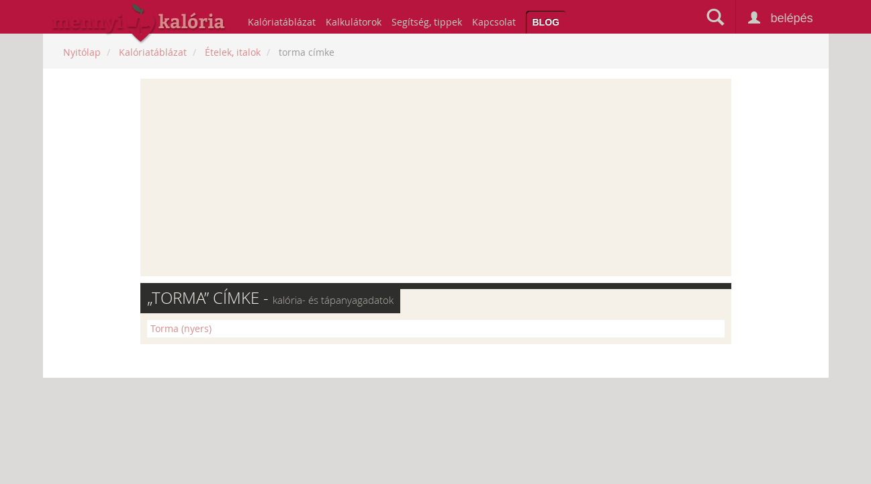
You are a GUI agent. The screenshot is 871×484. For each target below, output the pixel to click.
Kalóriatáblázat (282, 21)
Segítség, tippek (427, 21)
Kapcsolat (494, 21)
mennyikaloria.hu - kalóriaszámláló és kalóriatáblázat (139, 24)
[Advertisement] (436, 177)
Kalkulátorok (353, 21)
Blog (546, 22)
